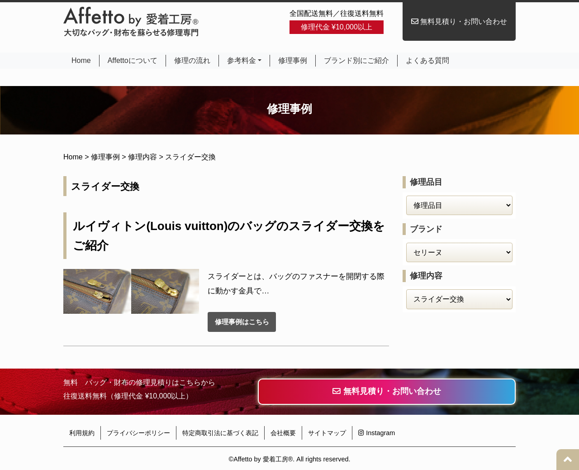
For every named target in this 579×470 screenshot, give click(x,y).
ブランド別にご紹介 (356, 60)
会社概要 (283, 432)
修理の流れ (192, 60)
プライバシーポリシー (138, 432)
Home (82, 60)
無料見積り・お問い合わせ (459, 21)
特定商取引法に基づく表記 (220, 432)
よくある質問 (427, 60)
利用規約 (82, 432)
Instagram (376, 432)
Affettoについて (132, 60)
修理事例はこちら (242, 322)
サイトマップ (327, 432)
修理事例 (292, 60)
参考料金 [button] (241, 60)
